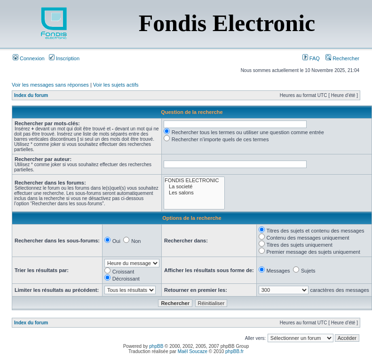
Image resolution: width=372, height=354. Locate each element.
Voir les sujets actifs (116, 85)
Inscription (64, 58)
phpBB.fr (234, 351)
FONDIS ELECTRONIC (194, 180)
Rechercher (342, 58)
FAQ (311, 58)
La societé (194, 187)
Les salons (194, 193)
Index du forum (31, 95)
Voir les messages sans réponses (50, 85)
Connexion (29, 58)
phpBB (156, 346)
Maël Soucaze (192, 351)
